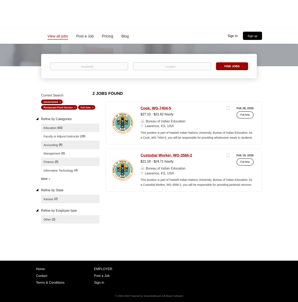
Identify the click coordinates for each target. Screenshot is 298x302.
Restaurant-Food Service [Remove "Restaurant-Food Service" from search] (58, 107)
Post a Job (102, 276)
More (44, 178)
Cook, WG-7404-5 (156, 108)
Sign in (233, 36)
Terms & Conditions (50, 282)
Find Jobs (232, 66)
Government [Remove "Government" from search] (51, 102)
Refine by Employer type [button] (58, 210)
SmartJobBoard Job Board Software (163, 296)
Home (40, 269)
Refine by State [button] (52, 190)
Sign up (252, 36)
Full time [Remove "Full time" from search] (86, 107)
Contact (41, 276)
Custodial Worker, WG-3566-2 (166, 155)
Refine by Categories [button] (56, 119)
